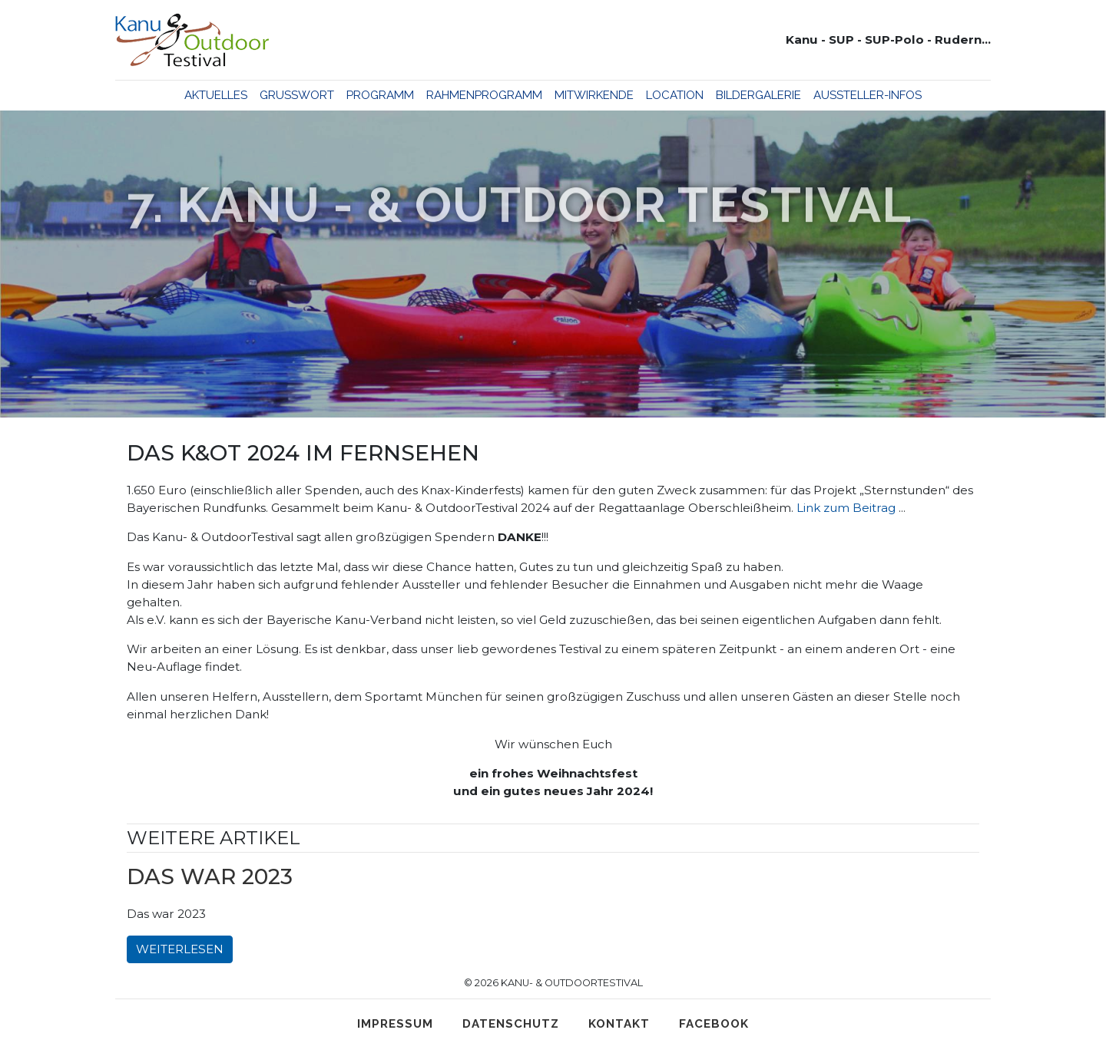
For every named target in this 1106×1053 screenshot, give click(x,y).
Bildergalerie (758, 95)
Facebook (714, 1024)
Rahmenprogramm (484, 95)
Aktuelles (215, 95)
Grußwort (297, 95)
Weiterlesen (180, 949)
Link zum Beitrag (846, 507)
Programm (380, 95)
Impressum (395, 1024)
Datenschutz (510, 1024)
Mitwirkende (594, 95)
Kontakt (619, 1024)
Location (675, 95)
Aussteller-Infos (867, 95)
